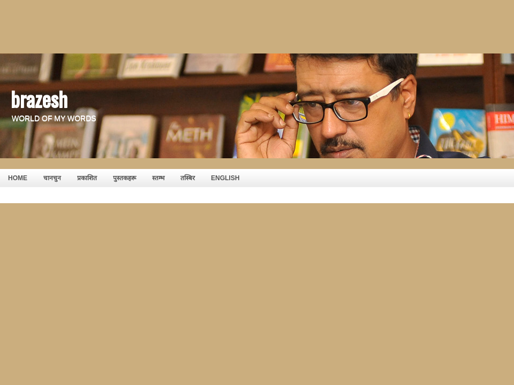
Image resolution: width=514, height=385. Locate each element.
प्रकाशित (87, 178)
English (225, 178)
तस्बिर (187, 178)
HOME (17, 178)
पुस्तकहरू (124, 178)
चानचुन (52, 178)
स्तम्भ (158, 178)
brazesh (39, 98)
